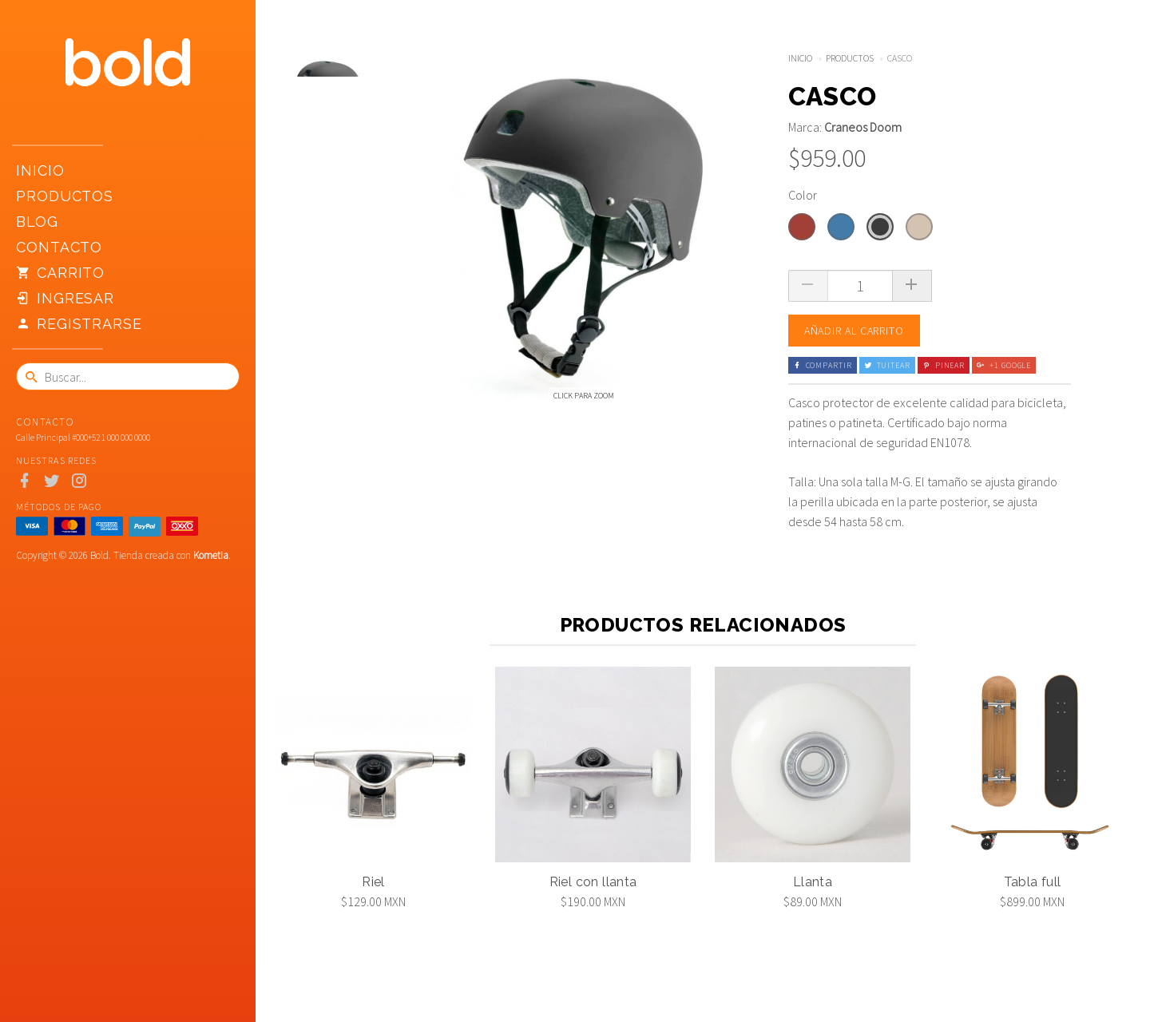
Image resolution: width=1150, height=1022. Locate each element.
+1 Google (1004, 365)
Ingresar (65, 298)
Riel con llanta (593, 881)
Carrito (60, 273)
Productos (64, 196)
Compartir (822, 365)
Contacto (59, 247)
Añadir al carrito (854, 330)
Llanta (812, 881)
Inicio (40, 170)
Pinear (943, 365)
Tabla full (1032, 881)
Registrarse (79, 324)
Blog (37, 221)
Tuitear (887, 365)
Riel (373, 881)
